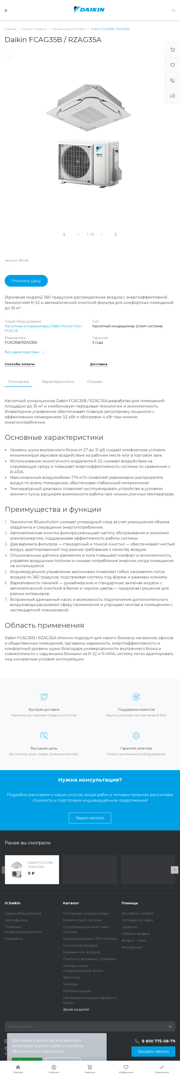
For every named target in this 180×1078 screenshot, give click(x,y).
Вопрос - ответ (134, 940)
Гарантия (129, 927)
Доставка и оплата (137, 913)
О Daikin (12, 903)
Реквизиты (14, 939)
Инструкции (132, 947)
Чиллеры (70, 984)
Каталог (71, 903)
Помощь (130, 903)
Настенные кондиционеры (86, 913)
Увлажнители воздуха (81, 952)
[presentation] (5, 870)
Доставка (98, 364)
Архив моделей (76, 1009)
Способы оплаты (20, 364)
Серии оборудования (23, 913)
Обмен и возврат (136, 934)
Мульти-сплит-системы (82, 920)
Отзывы (94, 381)
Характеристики (58, 381)
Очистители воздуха (80, 945)
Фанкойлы (71, 977)
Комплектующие (77, 991)
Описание (18, 381)
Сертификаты (16, 920)
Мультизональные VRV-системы (90, 939)
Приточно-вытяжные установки (89, 959)
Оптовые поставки (137, 920)
